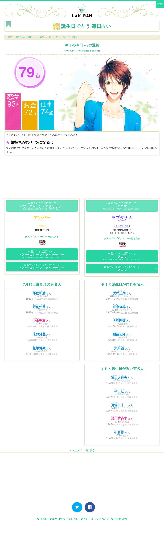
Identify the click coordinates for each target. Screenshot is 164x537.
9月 (50, 37)
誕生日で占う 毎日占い (25, 37)
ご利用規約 (119, 519)
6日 (57, 37)
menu (160, 4)
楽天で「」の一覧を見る (42, 236)
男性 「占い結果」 (70, 37)
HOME (9, 37)
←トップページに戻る (82, 450)
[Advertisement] (82, 178)
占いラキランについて (95, 519)
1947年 (41, 37)
